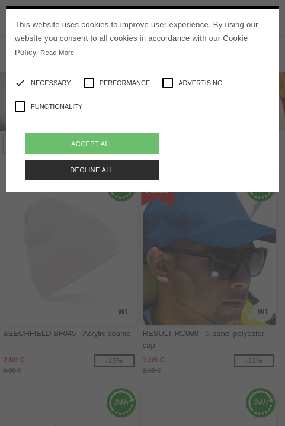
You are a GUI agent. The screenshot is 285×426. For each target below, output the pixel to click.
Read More (57, 52)
